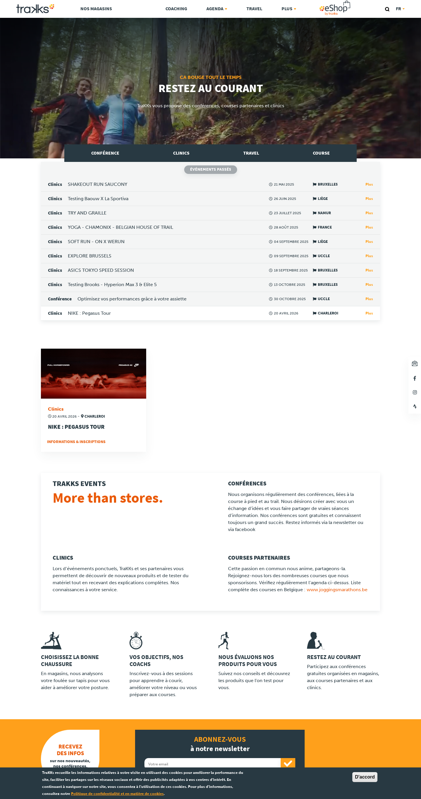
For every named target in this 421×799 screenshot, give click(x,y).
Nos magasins (96, 9)
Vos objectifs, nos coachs (156, 660)
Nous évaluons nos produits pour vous (247, 660)
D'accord (365, 776)
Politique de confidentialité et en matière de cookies (117, 794)
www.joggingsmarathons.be (337, 589)
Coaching (176, 9)
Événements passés (210, 169)
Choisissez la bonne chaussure (70, 660)
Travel (254, 9)
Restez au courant (334, 657)
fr (400, 9)
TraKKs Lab (138, 8)
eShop (353, 2)
